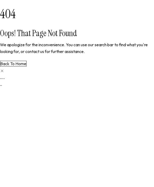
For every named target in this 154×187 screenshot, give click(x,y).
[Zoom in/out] (0, 78)
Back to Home (13, 63)
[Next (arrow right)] (1, 85)
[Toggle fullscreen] (1, 78)
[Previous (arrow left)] (0, 85)
